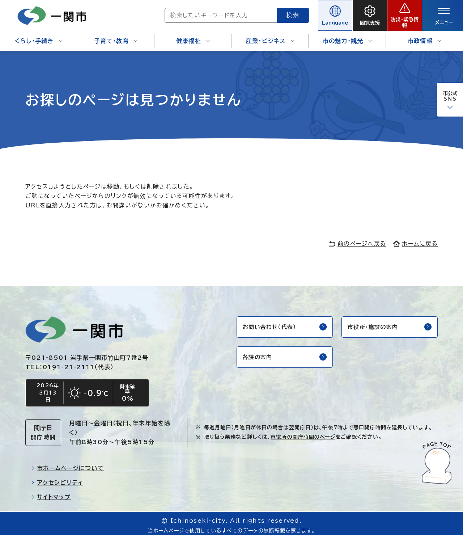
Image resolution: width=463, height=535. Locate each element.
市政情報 (424, 36)
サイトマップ (51, 493)
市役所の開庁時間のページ (303, 433)
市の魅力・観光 (347, 36)
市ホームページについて (67, 464)
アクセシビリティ (57, 479)
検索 (267, 13)
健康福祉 (193, 36)
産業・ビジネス (270, 36)
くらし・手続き (39, 36)
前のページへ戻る (357, 238)
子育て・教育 (115, 36)
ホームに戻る (415, 238)
